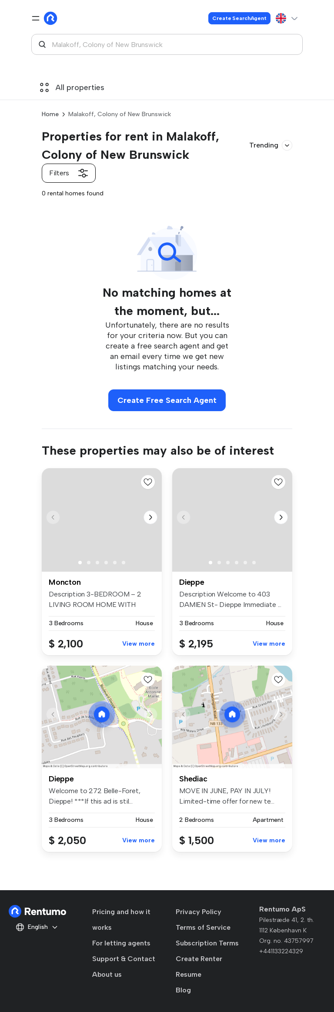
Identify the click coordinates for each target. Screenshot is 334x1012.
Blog (183, 990)
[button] (150, 517)
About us (107, 974)
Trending (270, 145)
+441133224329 (281, 951)
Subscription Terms (207, 943)
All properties (72, 87)
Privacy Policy (198, 912)
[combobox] (167, 44)
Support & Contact (123, 959)
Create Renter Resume (199, 966)
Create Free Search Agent (167, 400)
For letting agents (121, 943)
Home (50, 114)
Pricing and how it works (121, 920)
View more (138, 643)
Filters (68, 173)
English (37, 927)
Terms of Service (203, 927)
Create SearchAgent (239, 18)
